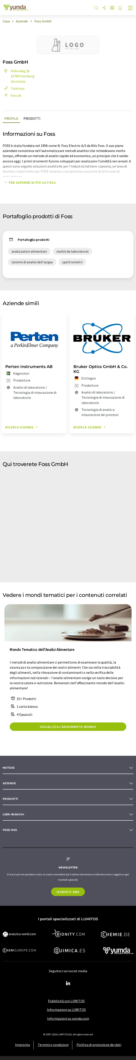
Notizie (9, 767)
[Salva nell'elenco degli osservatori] (120, 8)
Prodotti (31, 118)
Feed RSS (10, 830)
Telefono (14, 88)
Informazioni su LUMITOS (66, 1009)
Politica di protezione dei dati (99, 1044)
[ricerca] (96, 8)
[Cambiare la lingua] (112, 8)
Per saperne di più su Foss (29, 182)
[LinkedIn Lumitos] (68, 983)
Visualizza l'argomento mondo (68, 726)
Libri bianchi (13, 814)
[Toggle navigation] (130, 8)
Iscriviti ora (68, 892)
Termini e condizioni (53, 1044)
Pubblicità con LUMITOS (66, 1001)
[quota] (104, 8)
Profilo (11, 118)
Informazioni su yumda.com (68, 1018)
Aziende (9, 783)
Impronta (22, 1044)
